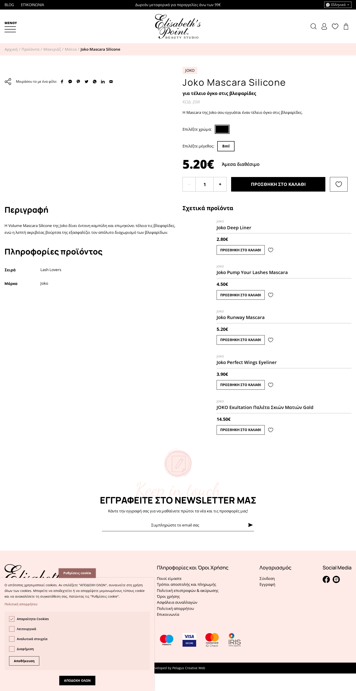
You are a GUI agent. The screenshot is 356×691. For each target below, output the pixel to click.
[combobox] (337, 5)
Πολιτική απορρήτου (175, 625)
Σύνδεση (267, 595)
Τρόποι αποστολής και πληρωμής (186, 601)
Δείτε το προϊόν (267, 254)
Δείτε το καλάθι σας (347, 26)
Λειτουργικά (26, 629)
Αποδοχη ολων (77, 680)
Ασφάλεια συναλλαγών (177, 619)
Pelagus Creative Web (188, 685)
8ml (226, 146)
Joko (190, 70)
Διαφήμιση (25, 649)
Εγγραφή (267, 601)
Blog (9, 4)
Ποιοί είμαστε (169, 595)
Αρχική (11, 49)
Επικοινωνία (168, 631)
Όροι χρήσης (168, 613)
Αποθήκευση (24, 661)
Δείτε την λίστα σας (336, 26)
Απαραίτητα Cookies (33, 619)
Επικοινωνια (32, 4)
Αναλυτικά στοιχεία (32, 639)
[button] (11, 26)
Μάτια (71, 49)
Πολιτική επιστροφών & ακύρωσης (187, 607)
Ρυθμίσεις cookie (77, 573)
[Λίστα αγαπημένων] (339, 184)
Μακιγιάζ (52, 49)
